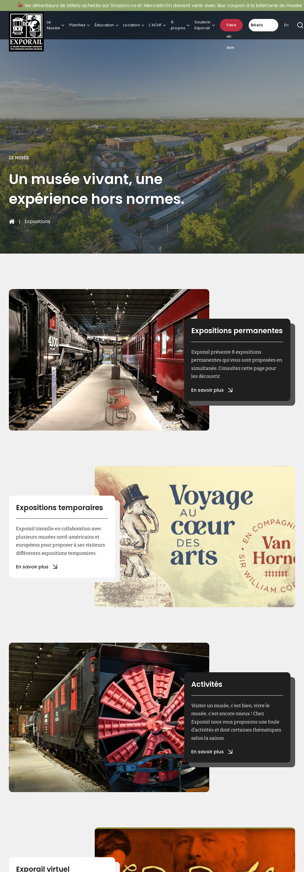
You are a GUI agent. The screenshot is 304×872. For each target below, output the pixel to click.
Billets (257, 25)
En (286, 25)
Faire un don (231, 26)
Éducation (104, 25)
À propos (178, 25)
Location (131, 25)
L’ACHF (155, 25)
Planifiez (77, 25)
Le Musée (53, 25)
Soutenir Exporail (202, 25)
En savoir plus (211, 390)
